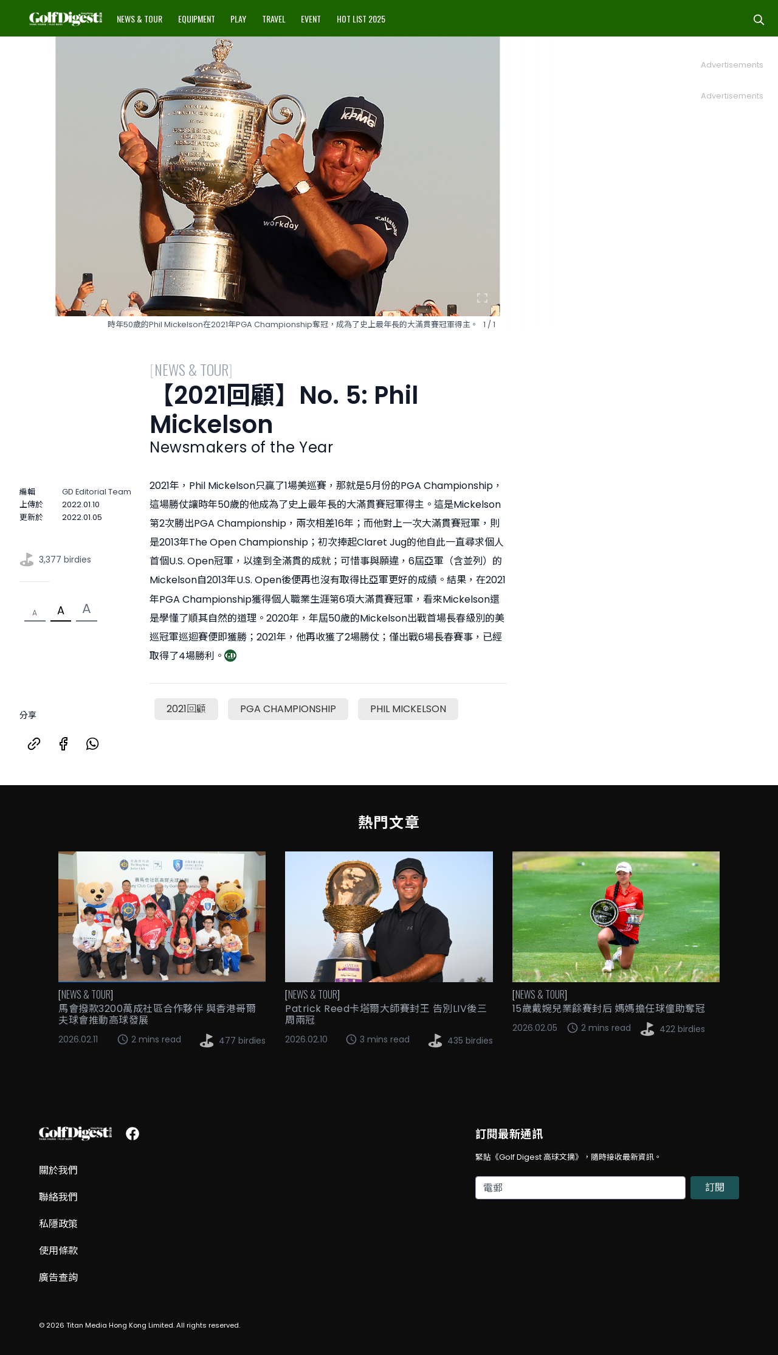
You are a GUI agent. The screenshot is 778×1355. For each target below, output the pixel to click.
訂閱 (715, 1187)
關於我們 (58, 1170)
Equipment (196, 18)
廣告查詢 (58, 1277)
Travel (274, 18)
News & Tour (139, 18)
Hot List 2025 (361, 18)
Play (238, 18)
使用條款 (58, 1251)
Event (311, 18)
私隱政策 (58, 1224)
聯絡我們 (58, 1197)
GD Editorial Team (96, 492)
